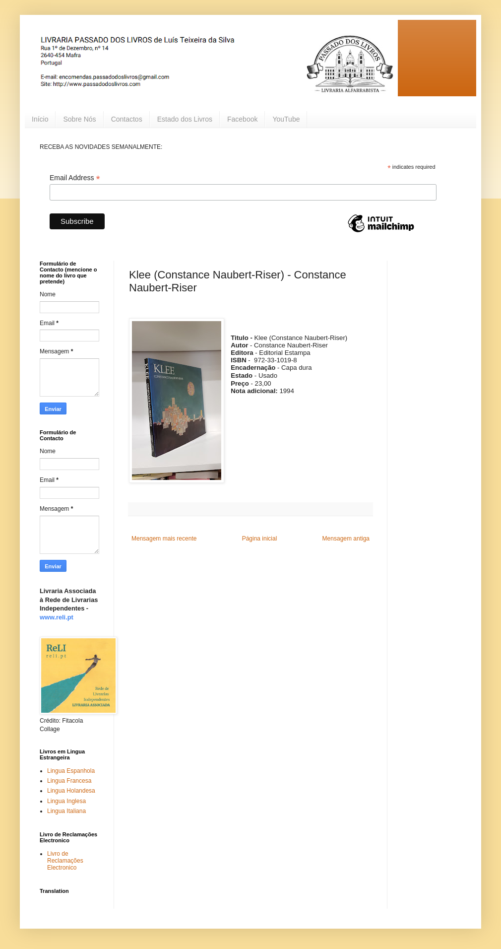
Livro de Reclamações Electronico (65, 861)
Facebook (242, 119)
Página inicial (259, 538)
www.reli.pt (56, 617)
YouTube (286, 119)
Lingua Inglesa (66, 801)
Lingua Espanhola (71, 770)
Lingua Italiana (66, 811)
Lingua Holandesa (71, 790)
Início (40, 119)
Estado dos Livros (184, 119)
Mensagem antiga (346, 538)
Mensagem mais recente (163, 538)
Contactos (126, 119)
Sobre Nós (79, 119)
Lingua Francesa (69, 780)
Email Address (75, 178)
